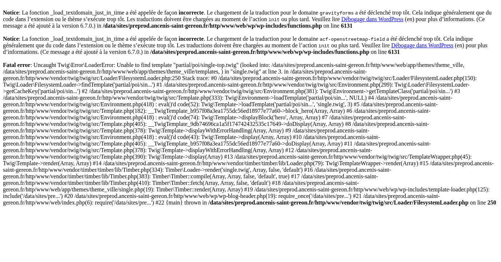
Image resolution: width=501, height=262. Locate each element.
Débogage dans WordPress (372, 19)
